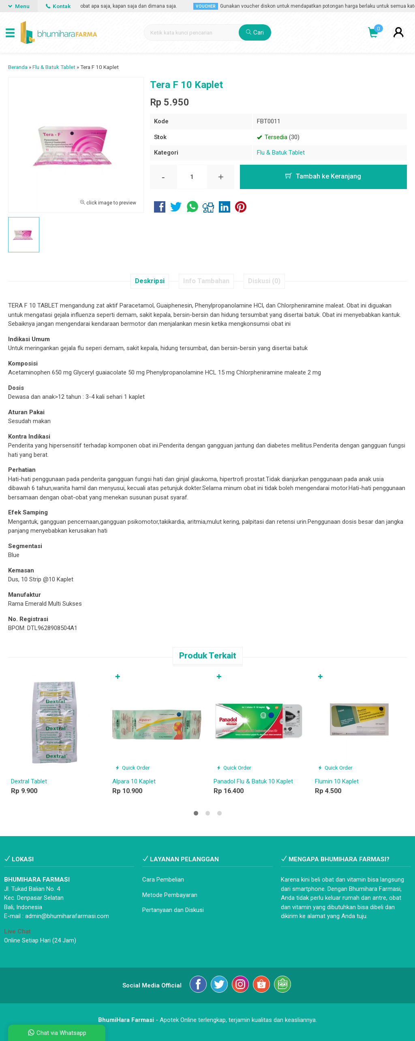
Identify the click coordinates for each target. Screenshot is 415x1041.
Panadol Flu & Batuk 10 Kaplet (253, 781)
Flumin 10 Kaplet (337, 781)
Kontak (58, 6)
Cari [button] (255, 32)
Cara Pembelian (163, 879)
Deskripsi (150, 281)
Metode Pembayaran (169, 895)
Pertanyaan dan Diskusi (173, 910)
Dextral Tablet (29, 781)
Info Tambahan (206, 281)
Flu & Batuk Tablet (281, 152)
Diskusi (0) (264, 281)
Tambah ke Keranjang (323, 176)
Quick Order (132, 767)
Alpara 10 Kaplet (134, 781)
